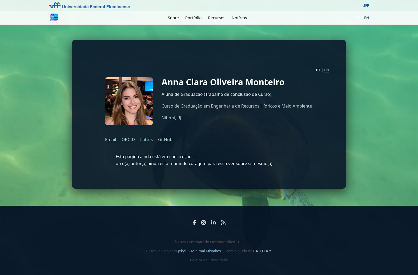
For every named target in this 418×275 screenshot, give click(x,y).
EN (366, 17)
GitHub (165, 139)
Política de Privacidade (209, 259)
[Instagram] (203, 222)
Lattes (146, 139)
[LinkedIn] (213, 222)
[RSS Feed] (223, 222)
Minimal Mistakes (206, 250)
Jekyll (182, 250)
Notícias (239, 17)
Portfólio (193, 17)
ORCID (128, 139)
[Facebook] (194, 222)
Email (110, 139)
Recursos (216, 17)
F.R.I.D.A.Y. (262, 250)
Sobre (173, 17)
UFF (366, 5)
